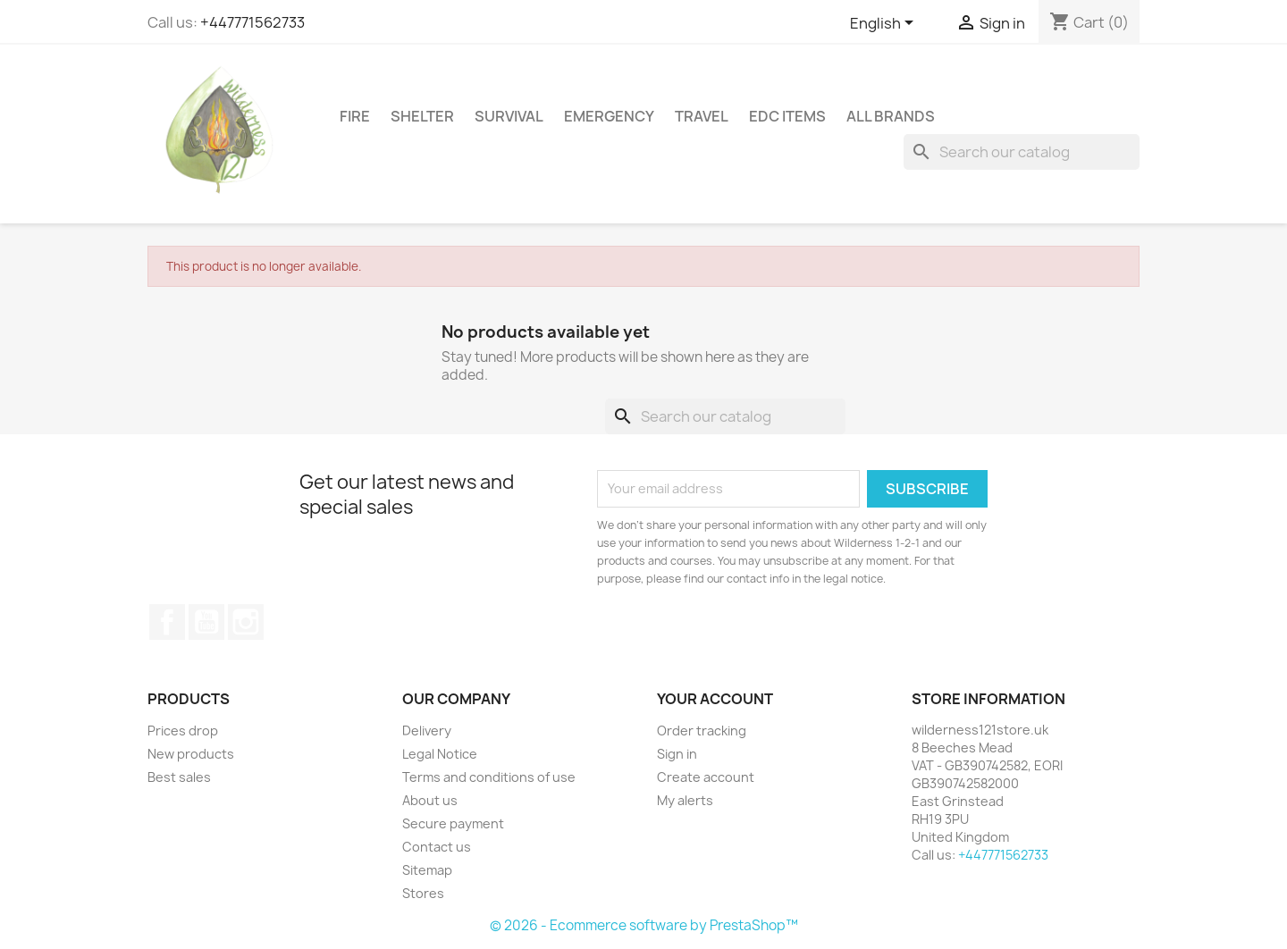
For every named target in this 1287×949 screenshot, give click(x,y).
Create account (705, 776)
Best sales (179, 776)
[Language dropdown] (885, 24)
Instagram (246, 622)
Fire (355, 116)
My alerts (685, 800)
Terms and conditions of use (489, 776)
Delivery (426, 730)
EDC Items (787, 116)
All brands (890, 116)
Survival (509, 116)
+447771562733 (252, 22)
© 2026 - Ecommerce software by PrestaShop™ (644, 925)
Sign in (677, 753)
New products (190, 753)
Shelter (422, 116)
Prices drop (182, 730)
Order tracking (701, 730)
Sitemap (427, 869)
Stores (423, 893)
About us (430, 800)
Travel (701, 116)
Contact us (436, 846)
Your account (715, 699)
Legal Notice (439, 753)
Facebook (167, 622)
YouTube (206, 622)
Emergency (609, 116)
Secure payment (453, 823)
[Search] (1022, 152)
